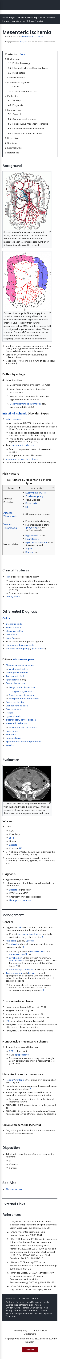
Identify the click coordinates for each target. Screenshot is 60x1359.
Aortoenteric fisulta (16, 676)
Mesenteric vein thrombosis (23, 727)
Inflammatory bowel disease (21, 719)
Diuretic (29, 552)
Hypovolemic (32, 535)
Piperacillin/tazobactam (21, 969)
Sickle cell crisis (13, 738)
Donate (30, 1349)
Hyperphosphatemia (20, 900)
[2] (23, 946)
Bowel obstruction (15, 683)
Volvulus (10, 745)
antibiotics (13, 944)
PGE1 (12, 1051)
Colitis (6, 618)
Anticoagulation (14, 973)
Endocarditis (32, 503)
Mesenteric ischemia (16, 723)
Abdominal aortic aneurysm (20, 664)
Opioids (30, 940)
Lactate (13, 844)
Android (38, 21)
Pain (8, 576)
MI (26, 506)
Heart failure (32, 538)
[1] (43, 936)
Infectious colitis (14, 623)
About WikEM (40, 1330)
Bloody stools (13, 596)
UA (20, 848)
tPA (7, 1021)
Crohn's (10, 638)
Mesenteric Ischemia (32, 36)
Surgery (34, 1298)
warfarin (19, 1079)
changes (23, 42)
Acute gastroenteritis (17, 672)
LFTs (11, 837)
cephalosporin (37, 951)
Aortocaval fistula (18, 669)
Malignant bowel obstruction (24, 698)
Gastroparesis (13, 709)
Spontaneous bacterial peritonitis (23, 741)
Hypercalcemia (13, 716)
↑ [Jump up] (10, 1221)
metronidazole (17, 954)
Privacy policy (20, 1330)
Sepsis (28, 548)
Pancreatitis (12, 731)
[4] (17, 965)
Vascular (25, 1298)
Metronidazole (16, 960)
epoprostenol (22, 1054)
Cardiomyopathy (34, 496)
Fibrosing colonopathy (17, 648)
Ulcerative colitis (14, 630)
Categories (10, 1298)
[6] (30, 1088)
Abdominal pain (23, 659)
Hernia (9, 712)
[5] (43, 989)
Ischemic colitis (13, 419)
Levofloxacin (15, 957)
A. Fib (43, 492)
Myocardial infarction (36, 542)
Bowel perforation (15, 702)
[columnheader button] (12, 487)
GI (19, 1298)
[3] (26, 953)
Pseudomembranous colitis (20, 645)
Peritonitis (11, 734)
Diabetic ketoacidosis (17, 705)
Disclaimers (30, 1333)
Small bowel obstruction (22, 695)
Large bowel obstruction (22, 687)
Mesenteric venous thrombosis (25, 403)
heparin (32, 973)
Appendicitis (12, 679)
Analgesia (11, 940)
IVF (19, 927)
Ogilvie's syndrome (22, 691)
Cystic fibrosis (38, 648)
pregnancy (31, 527)
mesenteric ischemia (23, 445)
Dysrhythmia (32, 492)
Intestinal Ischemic (14, 413)
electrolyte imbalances (29, 934)
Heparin (10, 1079)
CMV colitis (11, 634)
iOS (28, 21)
